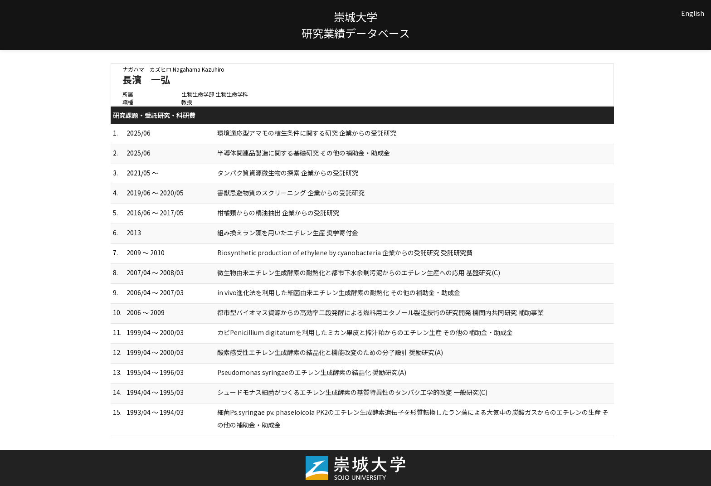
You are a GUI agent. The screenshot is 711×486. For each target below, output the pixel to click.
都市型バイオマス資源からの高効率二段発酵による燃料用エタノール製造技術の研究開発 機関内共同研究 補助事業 (380, 312)
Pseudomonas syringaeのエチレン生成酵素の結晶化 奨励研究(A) (311, 372)
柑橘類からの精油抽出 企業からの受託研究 (278, 212)
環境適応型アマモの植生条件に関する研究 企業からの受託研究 (306, 132)
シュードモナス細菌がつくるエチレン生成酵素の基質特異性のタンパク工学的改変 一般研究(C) (352, 392)
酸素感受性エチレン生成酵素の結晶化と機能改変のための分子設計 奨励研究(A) (330, 352)
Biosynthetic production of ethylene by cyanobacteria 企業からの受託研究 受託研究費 (344, 252)
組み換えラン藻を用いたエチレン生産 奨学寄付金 (287, 232)
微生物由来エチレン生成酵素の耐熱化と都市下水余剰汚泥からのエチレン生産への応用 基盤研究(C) (358, 272)
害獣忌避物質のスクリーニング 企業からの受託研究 (291, 192)
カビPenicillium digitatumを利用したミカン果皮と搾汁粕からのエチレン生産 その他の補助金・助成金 (365, 332)
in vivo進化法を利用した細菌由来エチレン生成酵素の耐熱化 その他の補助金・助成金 (338, 292)
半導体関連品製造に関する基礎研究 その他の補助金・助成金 (303, 152)
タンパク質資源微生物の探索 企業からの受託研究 (287, 172)
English (692, 13)
